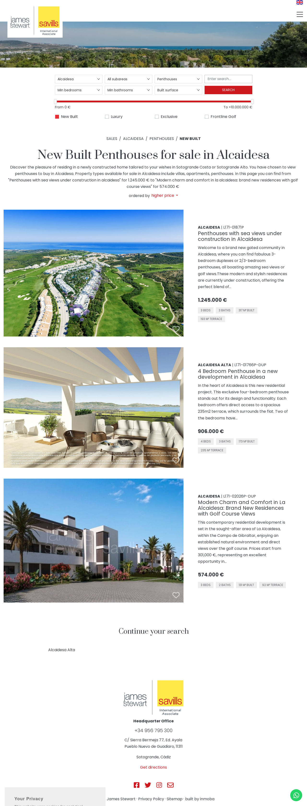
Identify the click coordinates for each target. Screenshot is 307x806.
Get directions (153, 767)
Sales (111, 138)
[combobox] (78, 79)
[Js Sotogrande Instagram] (159, 785)
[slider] (55, 101)
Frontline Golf (223, 116)
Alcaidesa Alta (61, 650)
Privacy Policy (151, 799)
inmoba (207, 799)
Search (228, 89)
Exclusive (169, 116)
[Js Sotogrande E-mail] (170, 785)
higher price (163, 195)
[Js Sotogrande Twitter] (148, 785)
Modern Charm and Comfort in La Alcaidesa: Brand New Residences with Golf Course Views (241, 508)
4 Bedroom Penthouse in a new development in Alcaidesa (238, 374)
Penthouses (161, 138)
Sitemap (175, 799)
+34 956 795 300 (153, 730)
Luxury (117, 116)
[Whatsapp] (296, 795)
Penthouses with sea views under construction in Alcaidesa (240, 236)
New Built (69, 116)
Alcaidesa (133, 138)
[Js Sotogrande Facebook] (136, 785)
